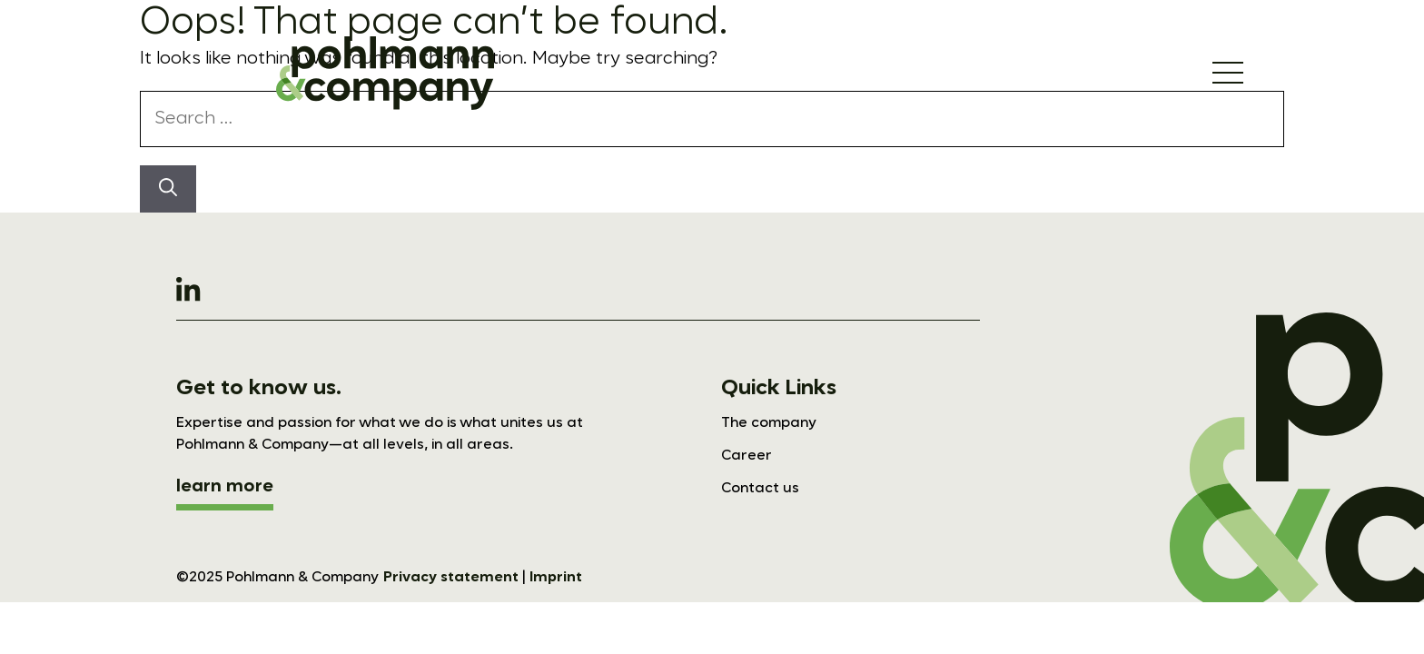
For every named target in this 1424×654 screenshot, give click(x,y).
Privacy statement (451, 577)
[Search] (168, 189)
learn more (224, 487)
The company (768, 423)
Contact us (760, 488)
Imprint (555, 577)
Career (746, 456)
